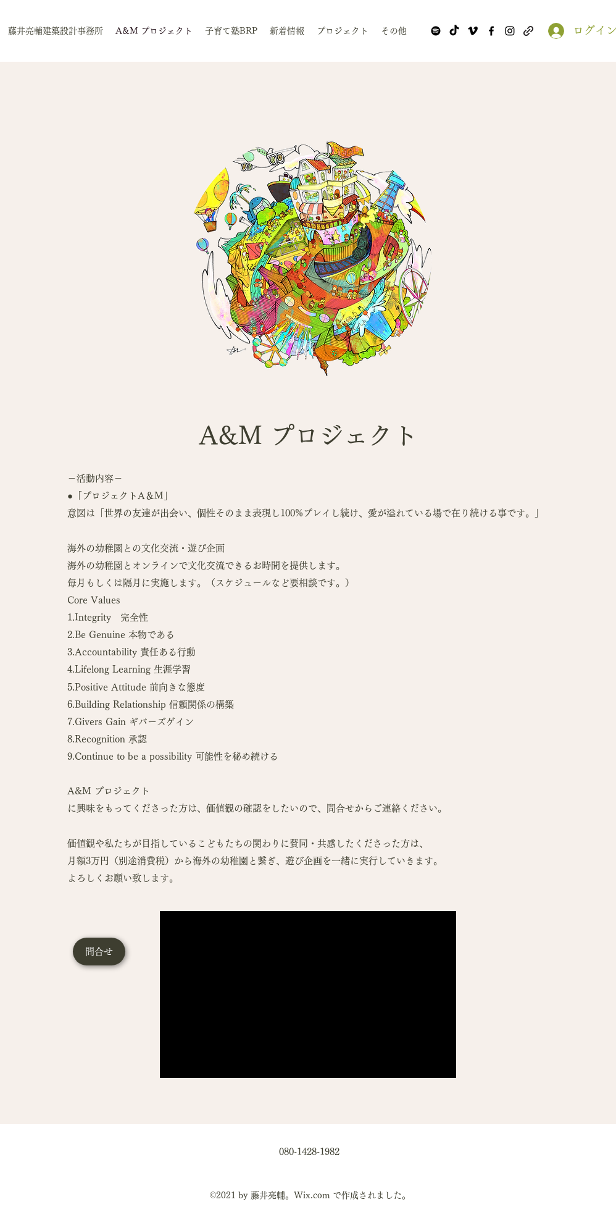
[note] (528, 31)
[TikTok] (454, 31)
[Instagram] (510, 31)
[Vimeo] (473, 31)
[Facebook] (491, 31)
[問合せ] (99, 951)
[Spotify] (436, 31)
